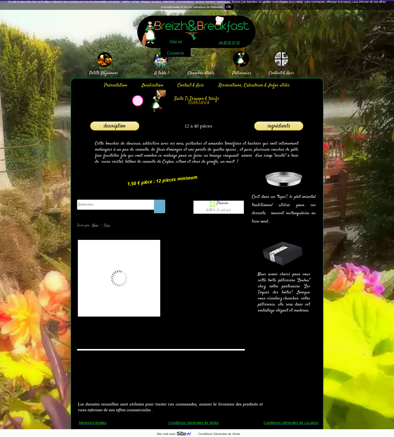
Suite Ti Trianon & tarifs (196, 98)
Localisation (152, 85)
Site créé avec (175, 434)
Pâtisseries (241, 73)
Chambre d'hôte (201, 73)
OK (228, 7)
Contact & (277, 73)
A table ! (161, 73)
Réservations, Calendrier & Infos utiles (254, 85)
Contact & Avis (191, 85)
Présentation (115, 85)
